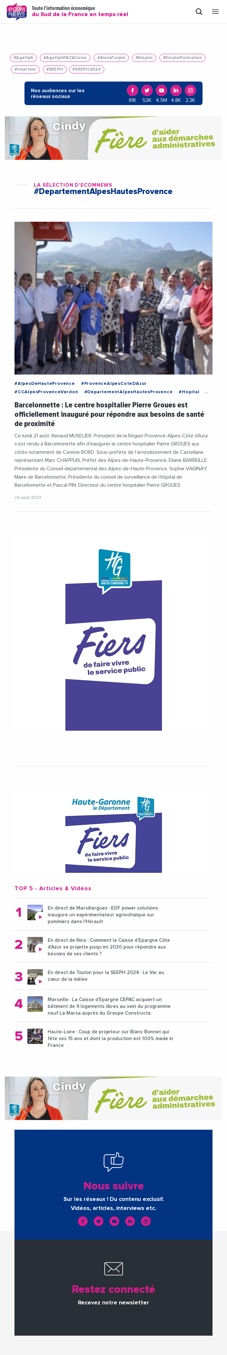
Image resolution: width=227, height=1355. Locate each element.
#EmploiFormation (182, 58)
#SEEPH (54, 69)
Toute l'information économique (80, 11)
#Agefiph (23, 58)
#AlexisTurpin (111, 58)
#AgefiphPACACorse (65, 58)
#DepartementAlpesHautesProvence (128, 392)
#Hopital (189, 392)
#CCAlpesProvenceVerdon (46, 392)
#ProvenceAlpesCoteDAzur (114, 383)
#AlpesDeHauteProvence (44, 383)
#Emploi (144, 58)
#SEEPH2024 (86, 69)
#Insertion (25, 69)
